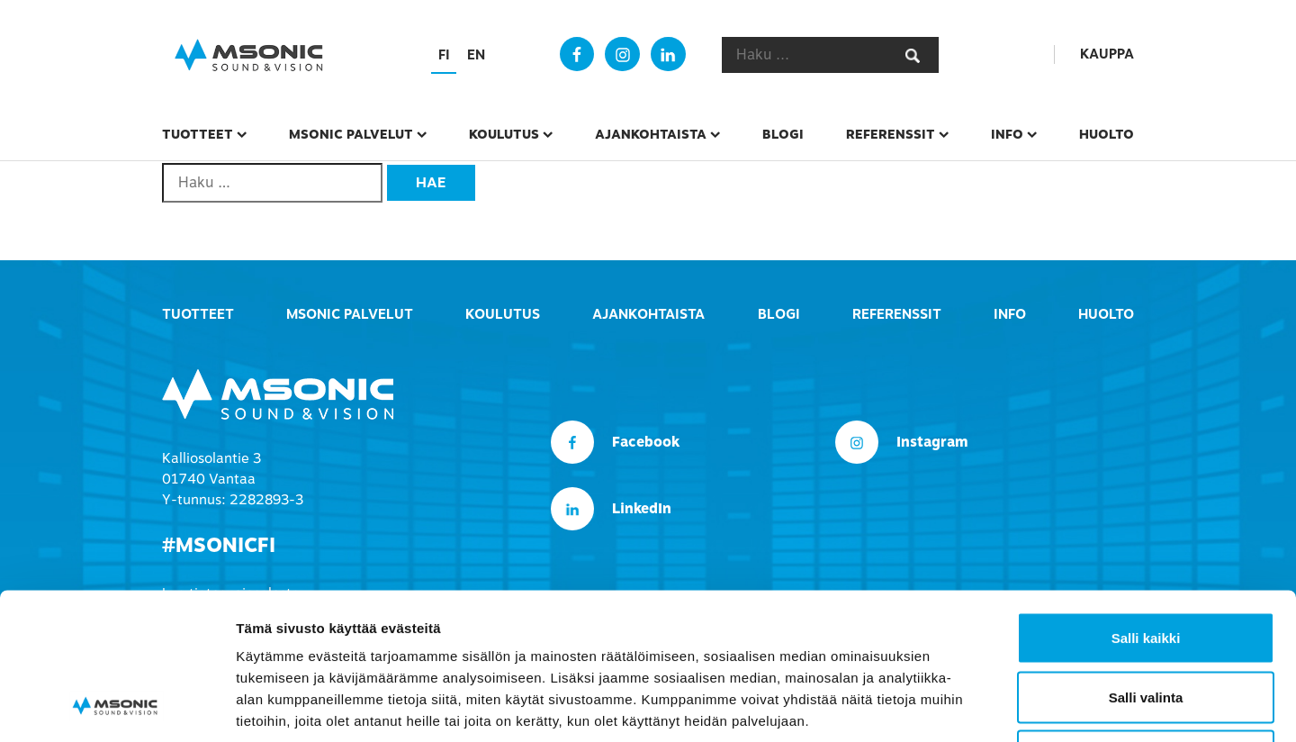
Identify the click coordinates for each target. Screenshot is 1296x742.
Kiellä (1146, 623)
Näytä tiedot (962, 706)
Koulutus (504, 134)
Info (1007, 134)
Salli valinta (1146, 565)
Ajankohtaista (650, 134)
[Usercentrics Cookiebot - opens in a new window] (116, 706)
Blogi (783, 134)
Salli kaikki (1146, 505)
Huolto (1106, 134)
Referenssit (890, 134)
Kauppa (1107, 54)
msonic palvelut (351, 134)
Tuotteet (197, 134)
